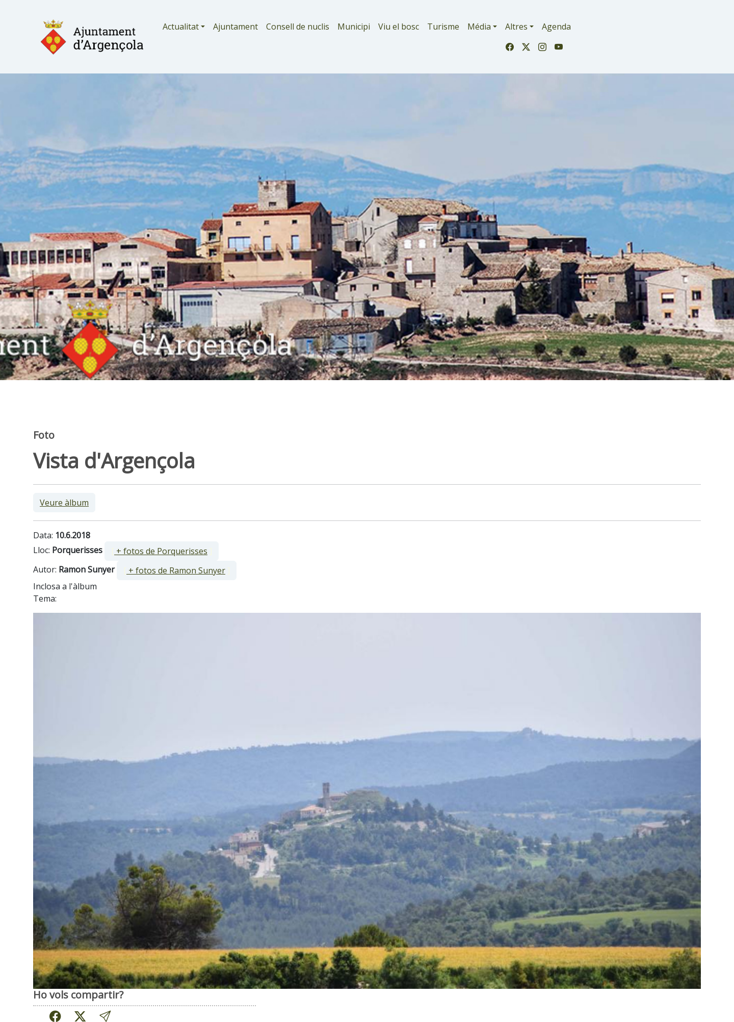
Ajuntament (235, 26)
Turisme (443, 26)
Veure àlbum (64, 502)
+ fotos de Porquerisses (160, 551)
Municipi (353, 26)
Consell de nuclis (297, 26)
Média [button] (479, 26)
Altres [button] (516, 26)
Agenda (556, 26)
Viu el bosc (398, 26)
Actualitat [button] (181, 26)
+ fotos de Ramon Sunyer (175, 570)
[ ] (161, 551)
